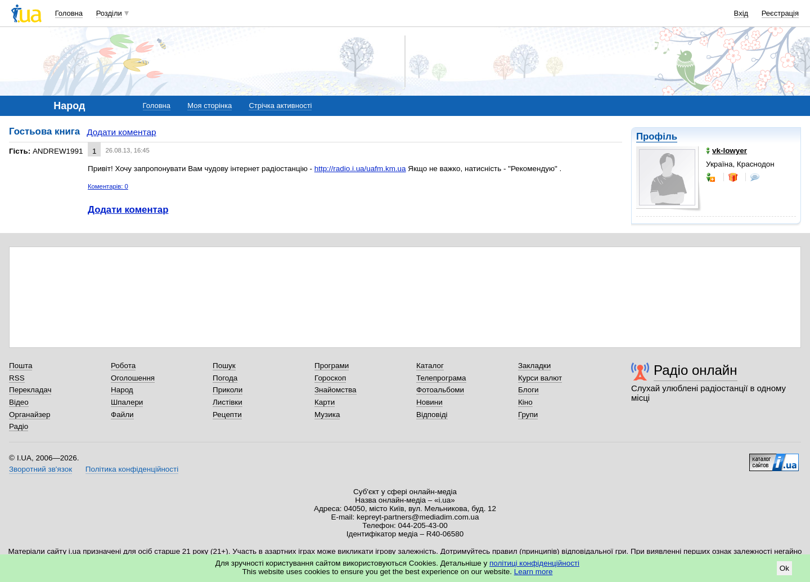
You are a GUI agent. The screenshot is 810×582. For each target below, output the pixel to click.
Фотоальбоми (440, 390)
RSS (17, 378)
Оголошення (133, 378)
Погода (225, 378)
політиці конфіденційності (534, 563)
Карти (324, 402)
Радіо (18, 426)
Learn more (533, 571)
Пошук (224, 365)
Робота (123, 365)
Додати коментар (121, 132)
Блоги (528, 390)
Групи (528, 414)
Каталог (430, 365)
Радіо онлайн (695, 370)
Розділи (109, 13)
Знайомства (335, 390)
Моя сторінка (209, 105)
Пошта (20, 365)
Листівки (227, 402)
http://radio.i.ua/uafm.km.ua (360, 168)
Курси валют (540, 378)
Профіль (656, 136)
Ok (784, 568)
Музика (327, 414)
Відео (19, 402)
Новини (429, 402)
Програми (331, 365)
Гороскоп (330, 378)
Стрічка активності (280, 105)
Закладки (534, 365)
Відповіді (432, 414)
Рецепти (227, 414)
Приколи (227, 390)
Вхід (741, 13)
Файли (122, 414)
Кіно (525, 402)
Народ (122, 390)
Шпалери (127, 402)
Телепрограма (441, 378)
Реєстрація (780, 13)
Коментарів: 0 (108, 186)
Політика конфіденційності (132, 469)
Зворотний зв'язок (40, 469)
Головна (69, 13)
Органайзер (29, 414)
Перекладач (30, 390)
